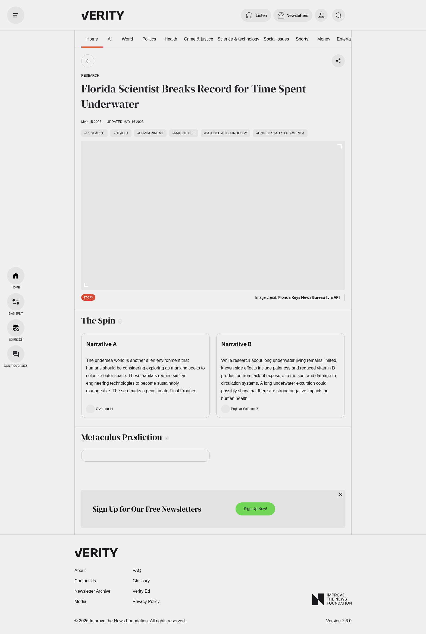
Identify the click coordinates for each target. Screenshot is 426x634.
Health (171, 39)
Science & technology (238, 39)
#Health (121, 133)
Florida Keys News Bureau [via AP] (309, 297)
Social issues (276, 39)
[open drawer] (15, 15)
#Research (94, 133)
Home (92, 39)
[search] (338, 15)
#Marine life (184, 133)
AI (110, 39)
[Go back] (87, 60)
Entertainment (350, 39)
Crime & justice (198, 39)
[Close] (340, 494)
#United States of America (280, 133)
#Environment (150, 133)
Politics (149, 39)
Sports (302, 39)
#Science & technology (225, 133)
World (127, 39)
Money (323, 39)
